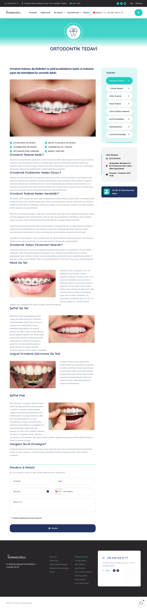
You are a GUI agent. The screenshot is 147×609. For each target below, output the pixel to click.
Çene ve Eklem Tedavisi (118, 111)
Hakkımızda (45, 13)
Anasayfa (33, 13)
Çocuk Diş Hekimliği (117, 134)
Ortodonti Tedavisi (116, 81)
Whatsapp (139, 3)
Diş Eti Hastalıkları (116, 119)
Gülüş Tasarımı (115, 96)
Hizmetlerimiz (73, 13)
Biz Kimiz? (58, 13)
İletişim (86, 13)
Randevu (138, 12)
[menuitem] (96, 12)
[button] (141, 603)
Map (131, 3)
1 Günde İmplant (116, 88)
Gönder (53, 528)
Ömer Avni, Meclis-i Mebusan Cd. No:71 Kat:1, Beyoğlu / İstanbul (45, 3)
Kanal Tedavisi (115, 104)
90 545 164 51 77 (12, 3)
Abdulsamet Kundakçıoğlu (59, 568)
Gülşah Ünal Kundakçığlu (58, 564)
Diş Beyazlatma (115, 127)
